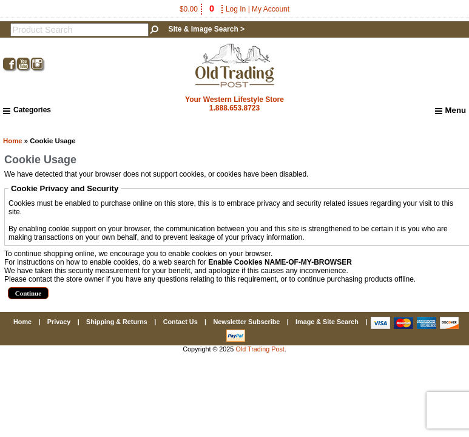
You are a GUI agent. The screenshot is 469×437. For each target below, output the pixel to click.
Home (12, 140)
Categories (27, 110)
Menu (450, 110)
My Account (270, 9)
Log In (236, 9)
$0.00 (198, 9)
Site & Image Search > (206, 29)
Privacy (58, 321)
